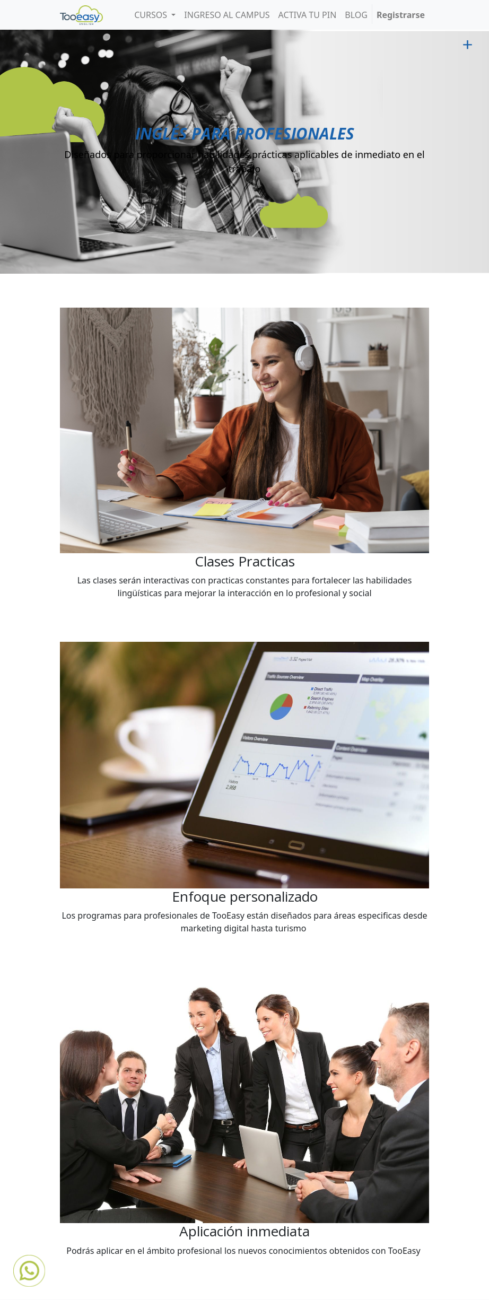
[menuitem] (227, 14)
